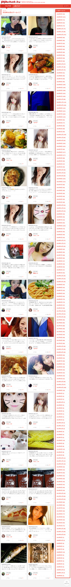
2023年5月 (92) (61, 120)
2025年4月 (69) (61, 52)
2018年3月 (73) (61, 302)
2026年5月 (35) (61, 14)
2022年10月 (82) (61, 140)
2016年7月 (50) (61, 361)
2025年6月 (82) (61, 46)
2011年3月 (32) (61, 519)
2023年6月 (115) (61, 117)
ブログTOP (8, 6)
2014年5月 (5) (60, 408)
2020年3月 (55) (61, 231)
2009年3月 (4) (60, 561)
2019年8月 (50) (61, 252)
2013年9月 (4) (60, 431)
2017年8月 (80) (61, 322)
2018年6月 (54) (61, 293)
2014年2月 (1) (60, 417)
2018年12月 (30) (61, 275)
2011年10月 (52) (61, 499)
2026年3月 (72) (61, 20)
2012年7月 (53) (61, 472)
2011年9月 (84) (61, 502)
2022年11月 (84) (61, 137)
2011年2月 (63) (61, 522)
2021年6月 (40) (61, 187)
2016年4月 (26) (61, 370)
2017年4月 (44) (61, 334)
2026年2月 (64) (61, 23)
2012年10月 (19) (61, 464)
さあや (41, 46)
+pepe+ (14, 122)
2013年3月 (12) (61, 449)
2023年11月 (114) (61, 102)
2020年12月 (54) (61, 205)
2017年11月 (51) (61, 314)
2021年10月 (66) (61, 175)
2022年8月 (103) (61, 146)
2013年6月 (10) (61, 440)
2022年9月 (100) (61, 143)
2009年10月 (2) (61, 540)
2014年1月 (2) (60, 420)
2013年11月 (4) (61, 425)
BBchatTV (22, 2)
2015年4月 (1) (60, 393)
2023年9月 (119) (61, 108)
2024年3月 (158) (61, 90)
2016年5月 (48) (61, 367)
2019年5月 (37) (61, 261)
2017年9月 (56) (61, 320)
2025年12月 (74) (61, 28)
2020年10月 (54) (61, 211)
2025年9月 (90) (61, 37)
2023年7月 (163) (61, 114)
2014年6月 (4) (60, 405)
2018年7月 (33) (61, 290)
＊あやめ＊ (41, 122)
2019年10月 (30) (61, 246)
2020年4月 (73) (61, 228)
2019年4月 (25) (61, 264)
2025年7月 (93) (61, 43)
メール (7, 50)
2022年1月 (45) (61, 167)
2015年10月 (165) (61, 387)
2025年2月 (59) (61, 58)
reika (14, 498)
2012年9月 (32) (61, 467)
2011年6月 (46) (61, 511)
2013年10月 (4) (61, 428)
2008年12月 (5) (61, 569)
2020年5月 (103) (61, 225)
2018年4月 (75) (61, 299)
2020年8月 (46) (61, 217)
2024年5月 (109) (61, 84)
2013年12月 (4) (61, 422)
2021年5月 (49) (61, 190)
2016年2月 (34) (61, 375)
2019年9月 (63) (61, 249)
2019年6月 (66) (61, 258)
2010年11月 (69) (61, 531)
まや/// (14, 84)
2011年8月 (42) (61, 505)
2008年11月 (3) (61, 572)
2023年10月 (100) (61, 105)
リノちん (41, 574)
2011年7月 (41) (61, 508)
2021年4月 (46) (61, 193)
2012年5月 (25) (61, 478)
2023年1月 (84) (61, 131)
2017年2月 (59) (61, 340)
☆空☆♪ (14, 461)
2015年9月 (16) (61, 390)
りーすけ (41, 385)
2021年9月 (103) (61, 178)
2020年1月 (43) (61, 237)
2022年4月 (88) (61, 158)
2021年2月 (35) (61, 199)
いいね (21, 50)
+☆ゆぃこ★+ (41, 84)
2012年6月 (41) (61, 475)
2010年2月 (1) (60, 537)
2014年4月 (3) (60, 411)
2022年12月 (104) (61, 134)
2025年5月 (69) (61, 49)
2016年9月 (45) (61, 355)
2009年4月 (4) (60, 558)
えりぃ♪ (41, 536)
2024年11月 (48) (61, 67)
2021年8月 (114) (61, 181)
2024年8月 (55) (61, 75)
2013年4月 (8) (60, 446)
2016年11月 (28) (61, 349)
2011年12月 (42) (61, 493)
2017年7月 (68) (61, 325)
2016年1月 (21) (61, 378)
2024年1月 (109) (61, 96)
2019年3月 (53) (61, 267)
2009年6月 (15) (61, 552)
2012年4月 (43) (61, 481)
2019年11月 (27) (61, 243)
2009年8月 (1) (60, 546)
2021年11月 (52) (61, 172)
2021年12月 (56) (61, 170)
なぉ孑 (14, 272)
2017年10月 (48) (61, 317)
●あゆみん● (14, 348)
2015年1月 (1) (60, 399)
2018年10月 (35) (61, 281)
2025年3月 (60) (61, 55)
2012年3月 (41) (61, 484)
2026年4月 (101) (61, 17)
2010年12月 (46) (61, 528)
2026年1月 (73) (61, 25)
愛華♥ (14, 197)
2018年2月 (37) (61, 305)
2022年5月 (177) (61, 155)
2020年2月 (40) (61, 234)
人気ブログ (17, 6)
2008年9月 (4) (60, 575)
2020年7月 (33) (61, 220)
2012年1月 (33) (61, 490)
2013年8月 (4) (60, 434)
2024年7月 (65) (61, 78)
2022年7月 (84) (61, 149)
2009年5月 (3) (60, 555)
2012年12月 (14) (61, 458)
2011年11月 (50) (61, 496)
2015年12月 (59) (61, 381)
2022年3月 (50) (61, 161)
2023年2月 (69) (61, 128)
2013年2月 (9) (60, 452)
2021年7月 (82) (61, 184)
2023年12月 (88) (61, 99)
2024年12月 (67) (61, 64)
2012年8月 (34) (61, 469)
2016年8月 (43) (61, 358)
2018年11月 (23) (61, 278)
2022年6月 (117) (61, 152)
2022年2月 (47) (61, 164)
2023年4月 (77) (61, 123)
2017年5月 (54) (61, 331)
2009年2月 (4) (60, 564)
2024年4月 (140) (61, 87)
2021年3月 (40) (61, 196)
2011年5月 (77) (61, 514)
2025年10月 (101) (61, 34)
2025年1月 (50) (61, 61)
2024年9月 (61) (61, 73)
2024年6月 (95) (61, 81)
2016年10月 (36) (61, 352)
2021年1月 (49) (61, 202)
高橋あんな (41, 272)
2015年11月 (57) (61, 384)
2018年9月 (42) (61, 284)
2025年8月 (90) (61, 40)
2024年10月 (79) (61, 70)
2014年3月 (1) (60, 414)
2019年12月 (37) (61, 240)
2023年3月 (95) (61, 125)
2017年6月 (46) (61, 328)
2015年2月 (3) (60, 396)
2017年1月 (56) (61, 343)
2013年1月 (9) (60, 455)
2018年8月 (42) (61, 287)
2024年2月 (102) (61, 93)
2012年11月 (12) (61, 461)
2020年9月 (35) (61, 214)
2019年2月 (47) (61, 270)
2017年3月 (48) (61, 337)
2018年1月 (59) (61, 308)
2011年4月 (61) (61, 517)
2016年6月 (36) (61, 364)
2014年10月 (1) (61, 402)
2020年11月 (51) (61, 208)
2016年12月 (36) (61, 346)
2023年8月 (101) (61, 111)
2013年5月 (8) (60, 443)
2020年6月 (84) (61, 222)
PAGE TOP (66, 582)
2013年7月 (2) (60, 437)
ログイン (67, 6)
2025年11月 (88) (61, 31)
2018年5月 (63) (61, 296)
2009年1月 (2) (60, 567)
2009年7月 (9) (60, 549)
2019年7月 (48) (61, 255)
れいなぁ (14, 46)
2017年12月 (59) (61, 311)
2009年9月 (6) (60, 543)
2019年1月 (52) (61, 272)
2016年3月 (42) (61, 372)
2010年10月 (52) (61, 534)
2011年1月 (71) (61, 525)
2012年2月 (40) (61, 487)
